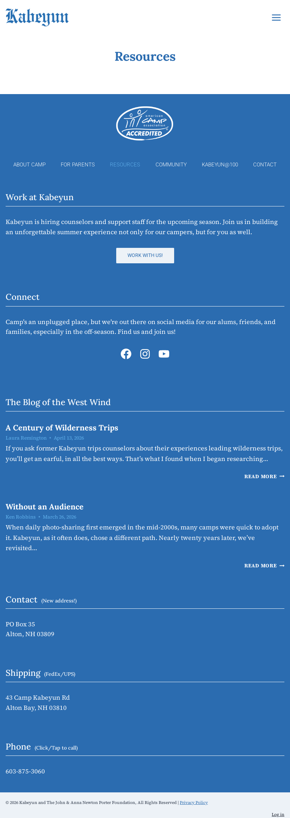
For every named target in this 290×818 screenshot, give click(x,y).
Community (171, 164)
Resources (125, 164)
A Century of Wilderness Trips (62, 428)
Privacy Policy (194, 802)
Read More (264, 476)
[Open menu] (276, 17)
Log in (278, 814)
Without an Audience (45, 507)
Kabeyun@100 (220, 164)
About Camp (29, 164)
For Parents (78, 164)
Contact (265, 164)
